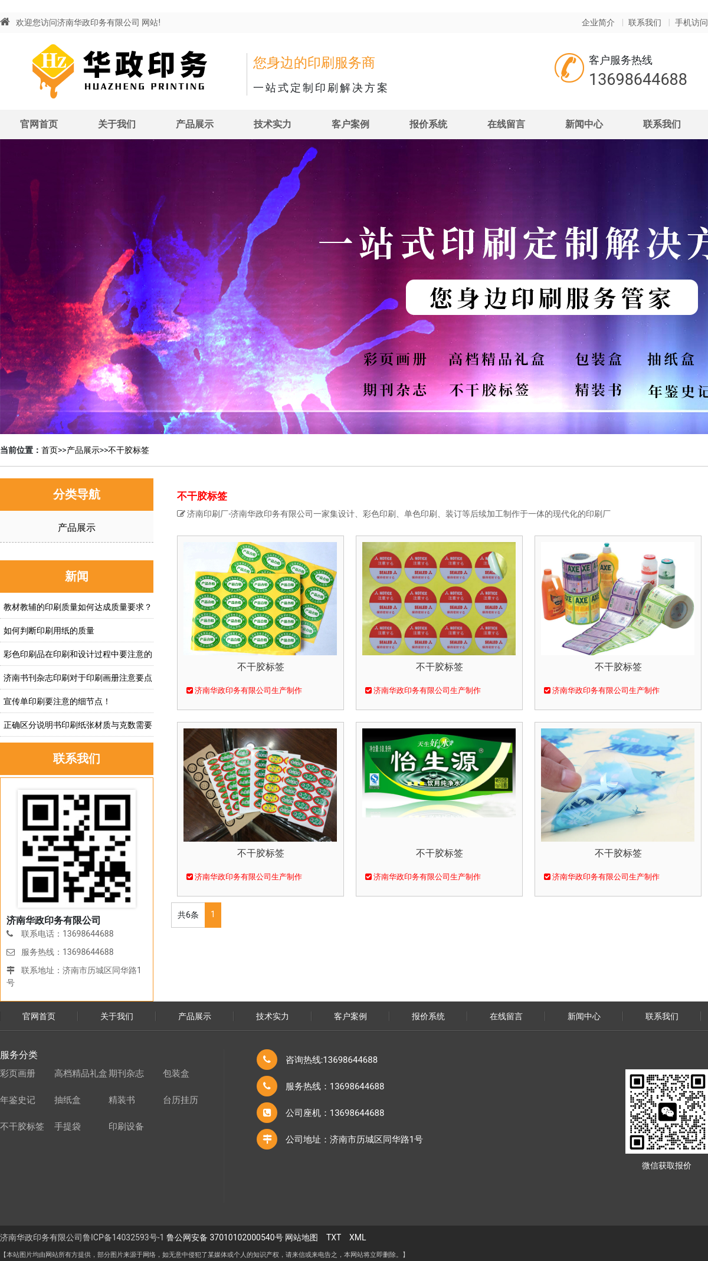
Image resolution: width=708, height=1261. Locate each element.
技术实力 (272, 124)
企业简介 (598, 22)
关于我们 (117, 124)
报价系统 (428, 124)
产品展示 (195, 124)
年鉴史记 (17, 1100)
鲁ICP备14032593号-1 (123, 1237)
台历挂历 (180, 1100)
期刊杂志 (126, 1073)
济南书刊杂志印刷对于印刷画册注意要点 (78, 677)
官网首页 (39, 124)
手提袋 (67, 1126)
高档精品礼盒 (80, 1073)
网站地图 (301, 1237)
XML (357, 1237)
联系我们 (644, 22)
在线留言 (506, 124)
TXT (333, 1237)
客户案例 (350, 124)
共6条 (188, 915)
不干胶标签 (128, 450)
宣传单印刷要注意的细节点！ (57, 701)
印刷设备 (126, 1126)
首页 (49, 450)
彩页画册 (17, 1073)
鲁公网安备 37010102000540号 (224, 1237)
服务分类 (19, 1054)
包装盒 (176, 1073)
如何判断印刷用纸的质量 (49, 630)
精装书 (122, 1100)
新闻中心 (584, 124)
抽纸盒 (67, 1100)
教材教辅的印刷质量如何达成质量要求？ (78, 607)
